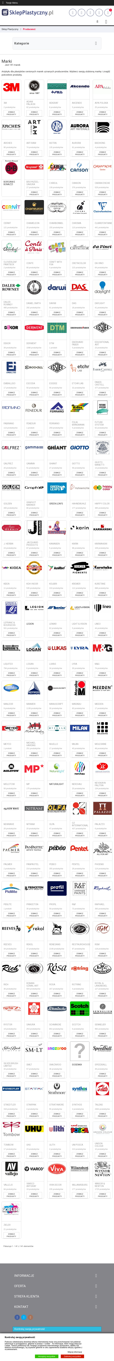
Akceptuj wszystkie (46, 1356)
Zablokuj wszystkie (72, 1356)
